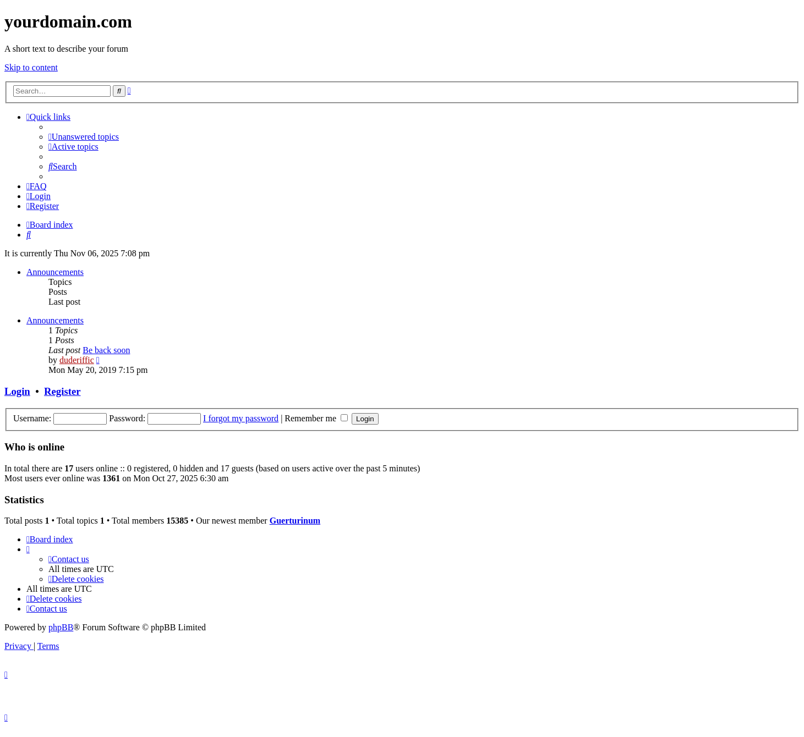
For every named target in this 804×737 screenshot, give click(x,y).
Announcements (55, 272)
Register (62, 391)
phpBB (60, 627)
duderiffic (76, 360)
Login (17, 391)
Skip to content (31, 67)
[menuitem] (83, 136)
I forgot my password (240, 418)
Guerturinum (295, 520)
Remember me (316, 418)
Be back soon (106, 350)
